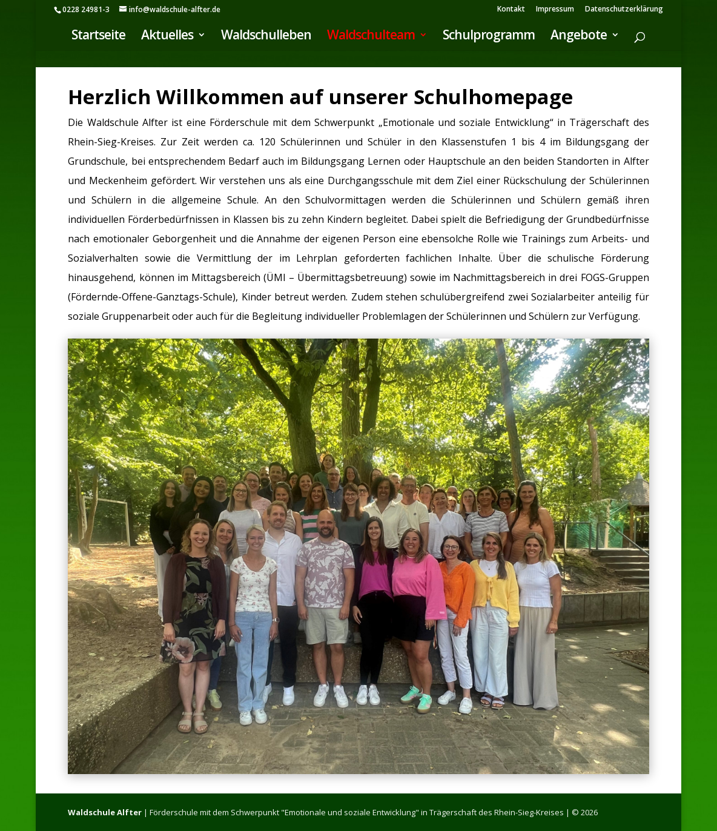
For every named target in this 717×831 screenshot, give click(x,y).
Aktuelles (167, 36)
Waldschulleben (266, 36)
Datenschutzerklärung (624, 9)
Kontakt (511, 9)
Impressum (555, 9)
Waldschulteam (371, 36)
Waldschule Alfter (105, 812)
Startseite (98, 36)
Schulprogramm (489, 36)
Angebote (578, 36)
